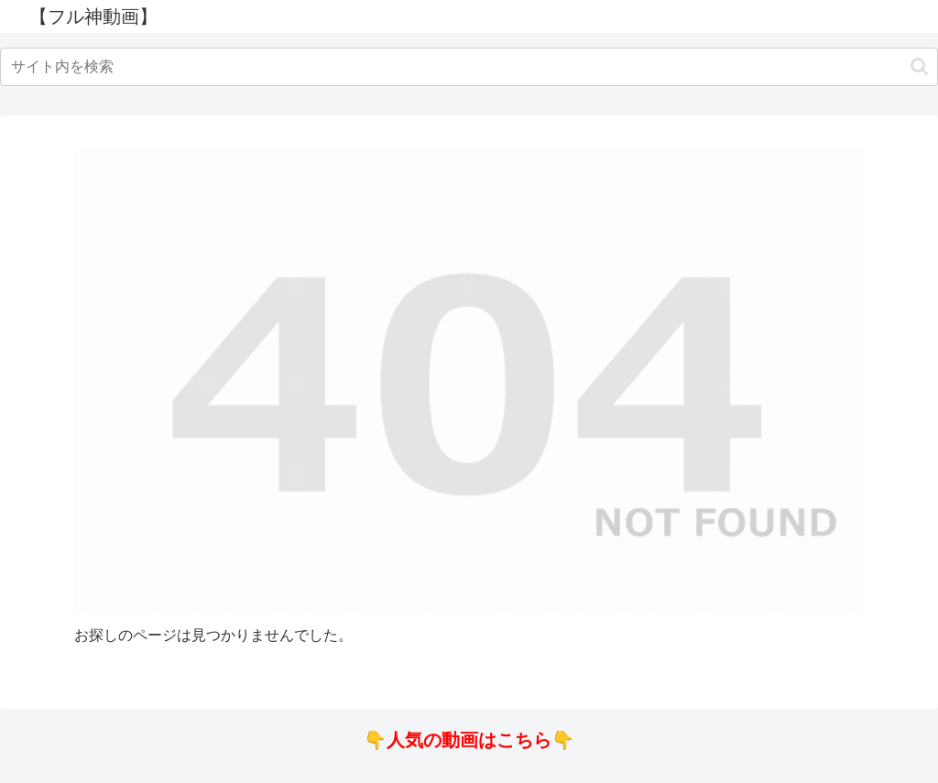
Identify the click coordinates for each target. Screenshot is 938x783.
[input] (469, 67)
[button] (919, 66)
